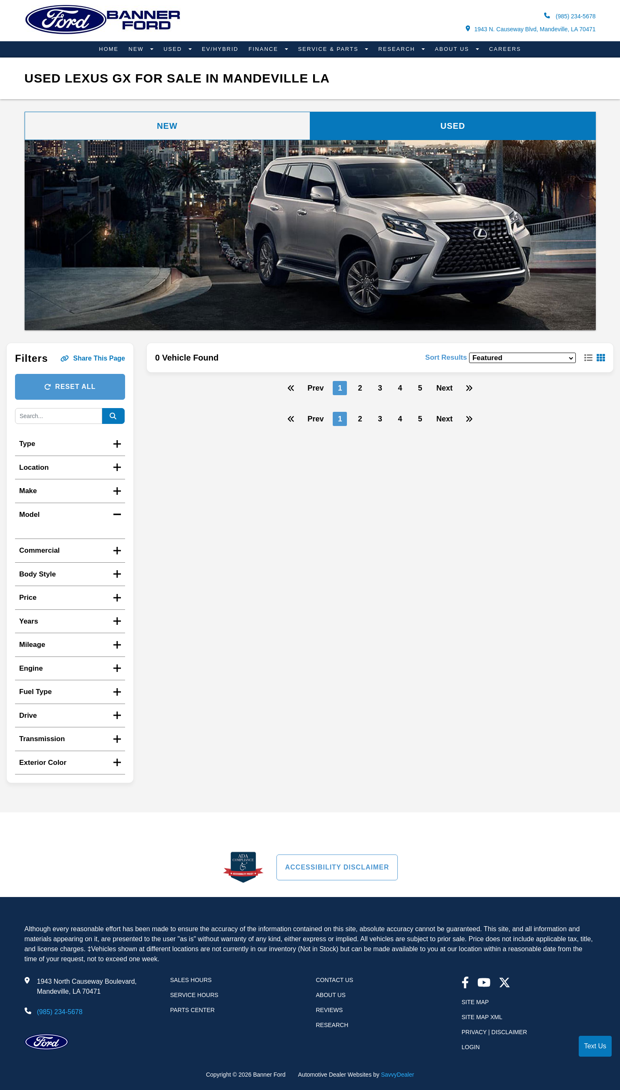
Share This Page (92, 358)
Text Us (595, 1046)
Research (397, 49)
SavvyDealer (397, 1074)
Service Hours (194, 995)
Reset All (69, 386)
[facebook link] (465, 983)
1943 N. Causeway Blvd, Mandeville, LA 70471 (531, 29)
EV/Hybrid (220, 49)
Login (471, 1047)
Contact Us (335, 980)
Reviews (329, 1010)
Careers (505, 49)
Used (173, 49)
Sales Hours (191, 980)
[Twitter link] (504, 983)
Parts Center (192, 1010)
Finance (265, 49)
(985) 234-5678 (570, 16)
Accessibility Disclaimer (337, 867)
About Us (453, 49)
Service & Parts (329, 49)
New (137, 49)
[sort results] (522, 358)
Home (108, 49)
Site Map (475, 1002)
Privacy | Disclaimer (494, 1032)
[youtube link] (484, 983)
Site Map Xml (482, 1017)
